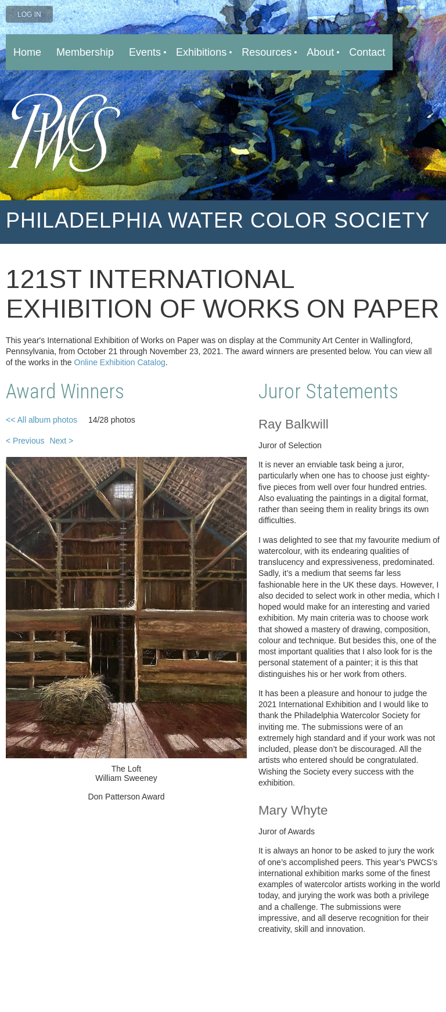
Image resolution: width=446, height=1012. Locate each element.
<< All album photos (41, 419)
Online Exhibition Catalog (120, 362)
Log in (29, 14)
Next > (61, 440)
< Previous (25, 440)
